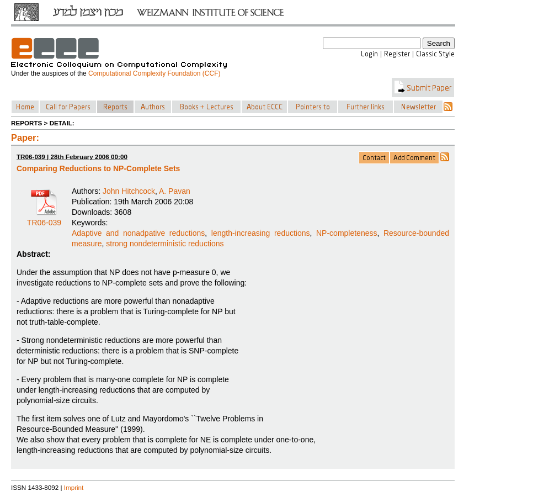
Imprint (74, 487)
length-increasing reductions (260, 233)
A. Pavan (174, 191)
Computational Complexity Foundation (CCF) (154, 73)
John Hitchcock (129, 191)
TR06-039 (44, 218)
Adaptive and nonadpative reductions (138, 233)
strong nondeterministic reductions (164, 243)
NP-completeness (346, 233)
